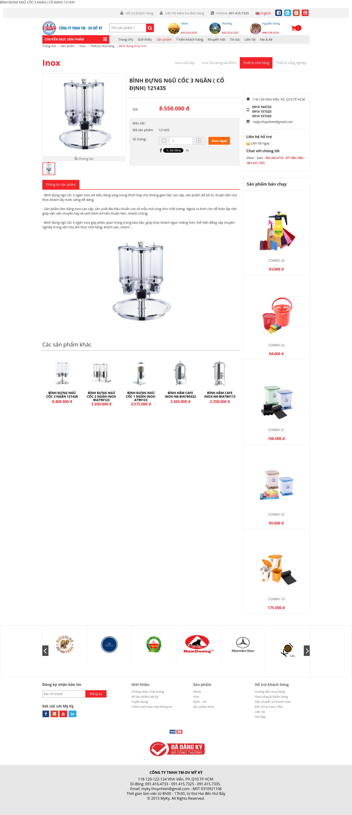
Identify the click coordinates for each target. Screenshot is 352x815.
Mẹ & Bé (266, 39)
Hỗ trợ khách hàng (139, 13)
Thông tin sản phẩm (61, 184)
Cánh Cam (188, 803)
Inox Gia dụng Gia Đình (219, 63)
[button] (75, 39)
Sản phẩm (164, 39)
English (263, 13)
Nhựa (197, 692)
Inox (51, 62)
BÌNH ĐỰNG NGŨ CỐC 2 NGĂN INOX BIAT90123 (140, 396)
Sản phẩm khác (203, 707)
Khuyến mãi (216, 39)
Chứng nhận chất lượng (147, 692)
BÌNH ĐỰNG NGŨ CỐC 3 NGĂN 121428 (101, 394)
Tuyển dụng (139, 702)
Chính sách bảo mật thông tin (151, 707)
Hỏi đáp (260, 717)
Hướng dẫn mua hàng (270, 692)
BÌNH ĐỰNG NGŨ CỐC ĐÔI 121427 (62, 394)
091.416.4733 (156, 783)
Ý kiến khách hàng (189, 39)
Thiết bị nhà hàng (256, 63)
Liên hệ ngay (260, 143)
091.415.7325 (182, 783)
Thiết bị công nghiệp (291, 63)
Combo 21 (276, 430)
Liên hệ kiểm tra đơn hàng (184, 13)
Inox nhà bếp (185, 63)
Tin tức (235, 39)
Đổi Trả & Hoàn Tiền (269, 707)
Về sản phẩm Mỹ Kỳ (144, 697)
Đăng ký (96, 694)
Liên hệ (250, 39)
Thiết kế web (165, 803)
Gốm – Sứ (199, 702)
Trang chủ (125, 39)
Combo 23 (276, 260)
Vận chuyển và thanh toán (273, 702)
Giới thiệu (140, 684)
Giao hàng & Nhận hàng (271, 697)
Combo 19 (276, 599)
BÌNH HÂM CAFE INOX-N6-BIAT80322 (219, 394)
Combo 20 (276, 514)
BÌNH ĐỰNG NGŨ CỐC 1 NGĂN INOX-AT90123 (180, 396)
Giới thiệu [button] (145, 39)
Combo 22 (276, 345)
